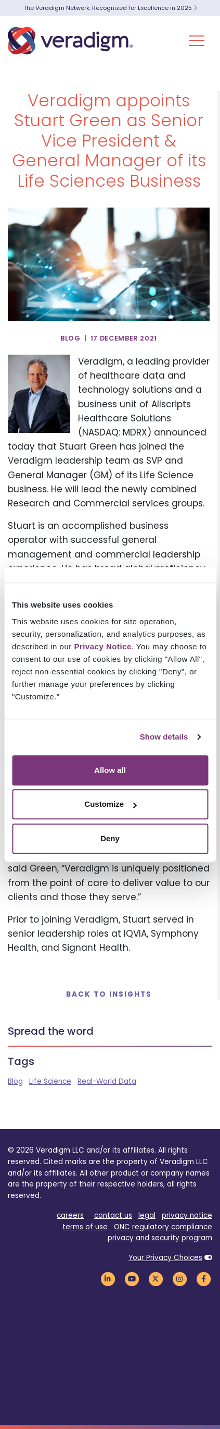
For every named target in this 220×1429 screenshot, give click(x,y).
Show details (164, 736)
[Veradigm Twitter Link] (155, 1278)
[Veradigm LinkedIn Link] (108, 1278)
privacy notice (187, 1215)
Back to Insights (109, 994)
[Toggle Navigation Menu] (196, 40)
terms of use (85, 1227)
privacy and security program (160, 1238)
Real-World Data (106, 1081)
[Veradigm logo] (70, 41)
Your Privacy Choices (165, 1258)
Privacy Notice (102, 646)
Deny (110, 838)
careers (70, 1215)
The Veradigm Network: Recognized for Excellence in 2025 (110, 8)
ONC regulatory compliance (163, 1227)
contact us (113, 1215)
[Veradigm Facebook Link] (203, 1278)
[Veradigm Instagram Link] (179, 1278)
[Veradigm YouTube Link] (131, 1278)
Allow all (110, 770)
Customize (110, 804)
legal (147, 1215)
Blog (15, 1081)
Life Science (50, 1081)
